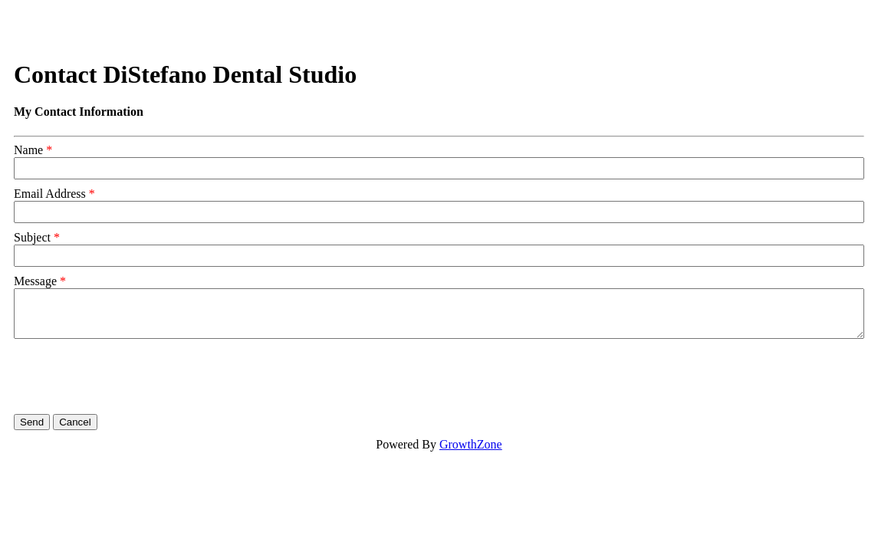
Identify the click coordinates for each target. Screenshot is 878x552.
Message (35, 281)
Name (28, 149)
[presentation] (130, 376)
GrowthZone (470, 444)
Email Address (50, 193)
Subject (32, 237)
